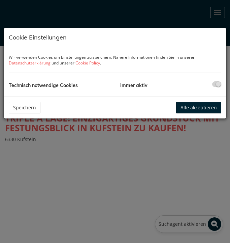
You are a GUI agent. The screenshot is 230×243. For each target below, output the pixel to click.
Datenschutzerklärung (30, 63)
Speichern (24, 107)
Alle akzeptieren (198, 107)
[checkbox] (216, 84)
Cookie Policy (87, 63)
